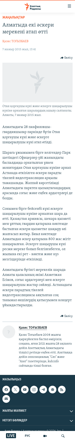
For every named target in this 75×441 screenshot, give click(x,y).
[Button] (66, 58)
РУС (27, 436)
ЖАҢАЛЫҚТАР (13, 17)
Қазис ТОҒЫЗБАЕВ (15, 41)
